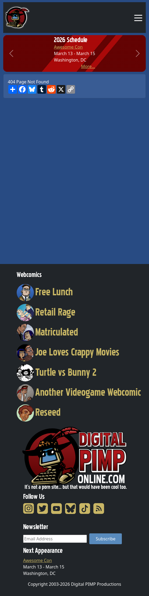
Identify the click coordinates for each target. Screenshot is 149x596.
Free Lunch (45, 292)
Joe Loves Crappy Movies (68, 352)
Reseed (39, 412)
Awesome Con (68, 47)
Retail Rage (46, 312)
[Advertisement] (24, 179)
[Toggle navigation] (138, 17)
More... (88, 66)
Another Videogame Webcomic (79, 392)
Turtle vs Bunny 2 (57, 372)
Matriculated (47, 332)
